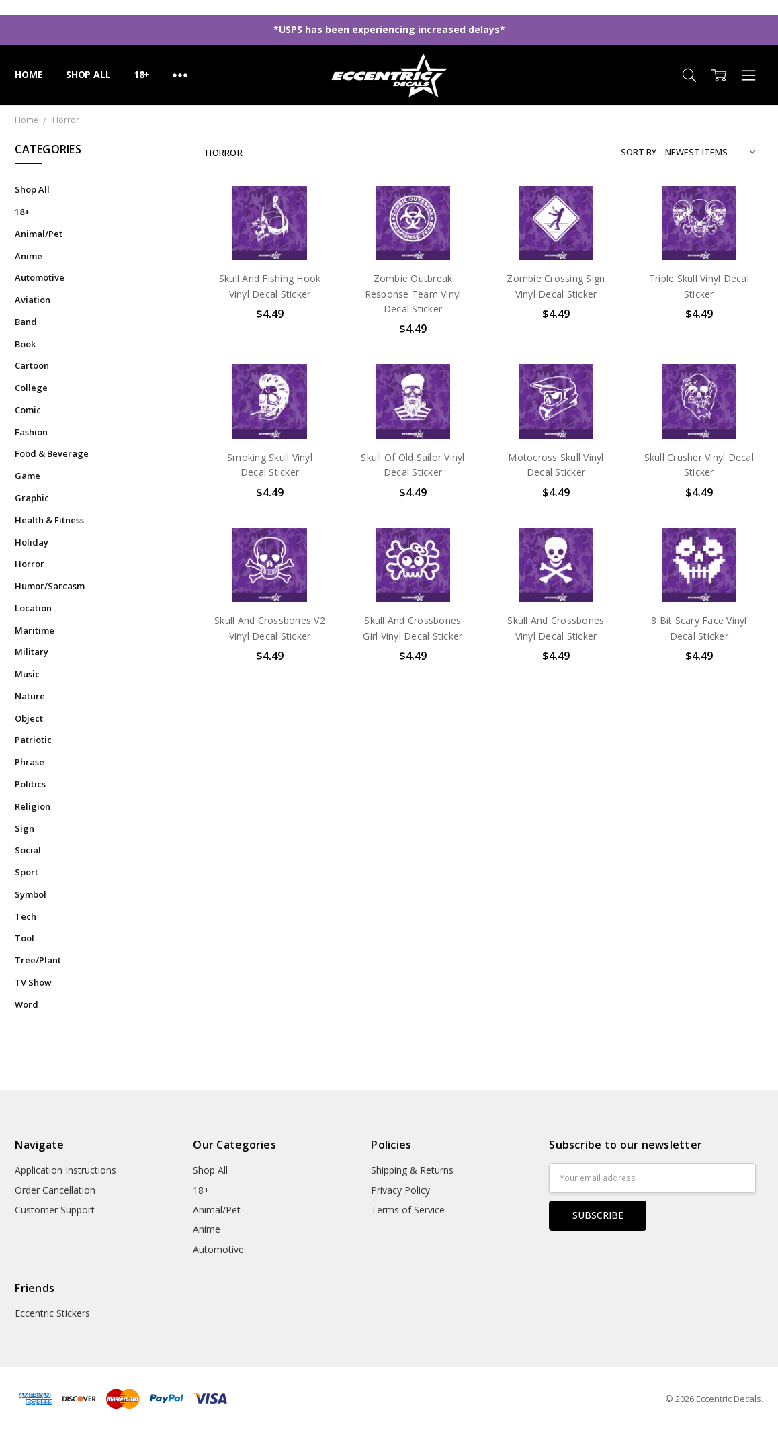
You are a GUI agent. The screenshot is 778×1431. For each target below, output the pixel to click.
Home (28, 74)
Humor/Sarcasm (50, 586)
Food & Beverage (52, 453)
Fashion (31, 432)
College (31, 388)
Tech (25, 916)
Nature (30, 696)
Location (33, 608)
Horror (29, 564)
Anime (28, 256)
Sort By (638, 152)
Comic (28, 410)
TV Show (33, 982)
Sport (26, 872)
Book (25, 344)
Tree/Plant (38, 960)
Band (26, 322)
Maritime (34, 630)
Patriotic (33, 740)
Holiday (31, 542)
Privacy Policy (400, 1190)
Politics (30, 784)
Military (31, 652)
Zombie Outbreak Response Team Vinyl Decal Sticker (413, 293)
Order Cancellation (55, 1190)
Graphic (32, 498)
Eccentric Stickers (52, 1313)
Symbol (30, 894)
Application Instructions (65, 1170)
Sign (24, 828)
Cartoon (32, 365)
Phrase (29, 762)
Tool (24, 938)
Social (28, 850)
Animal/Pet (38, 234)
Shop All (88, 74)
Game (27, 476)
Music (27, 674)
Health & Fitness (49, 520)
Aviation (32, 300)
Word (26, 1004)
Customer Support (55, 1209)
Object (29, 718)
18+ (142, 74)
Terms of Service (408, 1209)
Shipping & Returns (412, 1170)
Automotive (39, 277)
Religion (32, 806)
